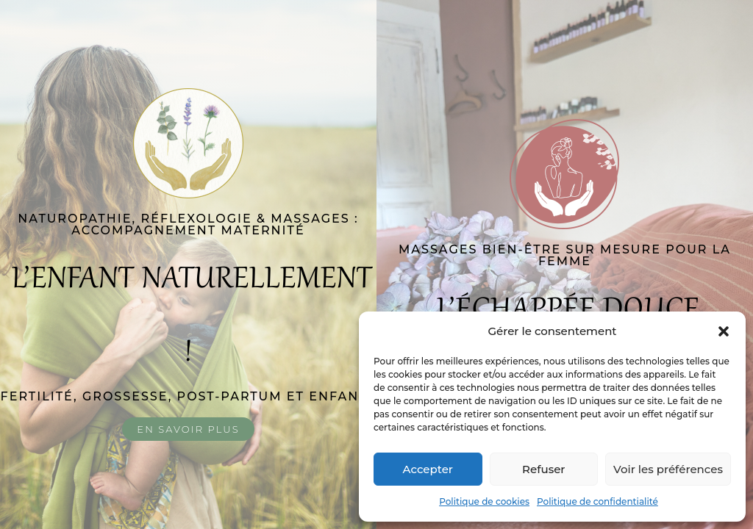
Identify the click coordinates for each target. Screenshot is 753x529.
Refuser (543, 469)
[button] (723, 331)
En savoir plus (188, 429)
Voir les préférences (668, 469)
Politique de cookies (484, 501)
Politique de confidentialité (597, 501)
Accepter (428, 469)
